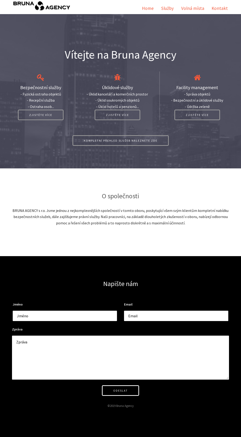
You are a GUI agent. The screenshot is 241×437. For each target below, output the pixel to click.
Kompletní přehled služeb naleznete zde (120, 140)
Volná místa (192, 8)
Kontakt (220, 8)
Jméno (18, 304)
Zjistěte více (40, 115)
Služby (167, 8)
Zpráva (17, 329)
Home (148, 8)
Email (128, 304)
